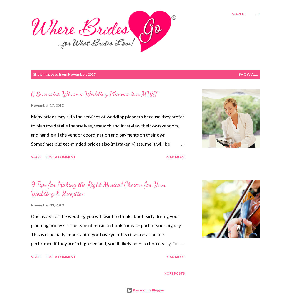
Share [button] (36, 157)
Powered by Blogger (145, 290)
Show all (248, 74)
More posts (174, 273)
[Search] (238, 14)
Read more (175, 157)
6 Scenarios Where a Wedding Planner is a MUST (94, 94)
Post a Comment (60, 157)
